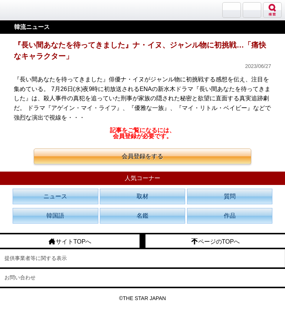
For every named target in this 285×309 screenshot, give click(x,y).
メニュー (252, 10)
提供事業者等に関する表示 (35, 258)
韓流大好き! (24, 10)
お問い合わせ (20, 277)
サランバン (231, 10)
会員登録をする (142, 156)
